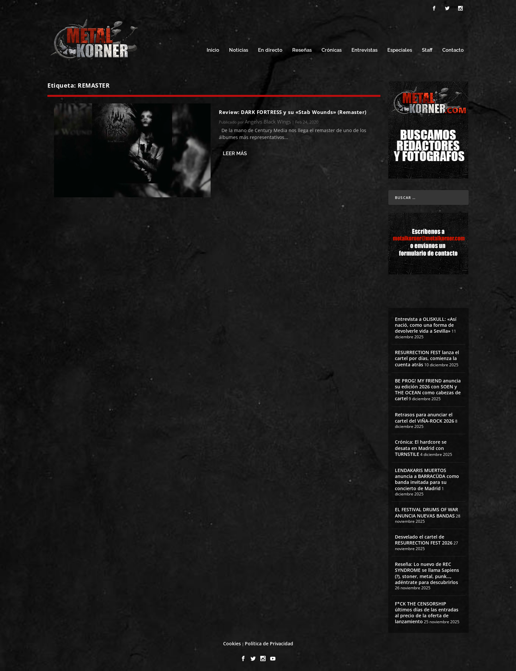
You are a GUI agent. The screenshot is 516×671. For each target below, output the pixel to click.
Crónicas (332, 48)
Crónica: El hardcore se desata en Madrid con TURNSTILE (421, 446)
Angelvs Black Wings (268, 119)
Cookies (232, 642)
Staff (427, 48)
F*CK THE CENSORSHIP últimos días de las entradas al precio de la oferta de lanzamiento (426, 611)
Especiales (399, 48)
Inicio (213, 48)
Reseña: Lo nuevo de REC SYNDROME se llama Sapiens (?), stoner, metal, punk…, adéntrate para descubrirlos (427, 571)
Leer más (235, 151)
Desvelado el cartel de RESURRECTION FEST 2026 (423, 538)
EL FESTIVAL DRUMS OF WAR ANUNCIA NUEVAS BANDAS (426, 511)
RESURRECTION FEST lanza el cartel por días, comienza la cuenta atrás (427, 356)
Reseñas (302, 48)
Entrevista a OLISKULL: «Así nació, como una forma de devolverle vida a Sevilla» (425, 323)
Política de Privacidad (269, 642)
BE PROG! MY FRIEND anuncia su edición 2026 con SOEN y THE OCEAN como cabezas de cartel (428, 388)
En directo (270, 48)
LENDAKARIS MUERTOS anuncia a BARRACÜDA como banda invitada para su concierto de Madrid (427, 477)
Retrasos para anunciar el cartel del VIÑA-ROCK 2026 (424, 416)
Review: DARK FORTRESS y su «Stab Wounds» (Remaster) (293, 110)
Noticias (238, 48)
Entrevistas (364, 48)
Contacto (453, 48)
